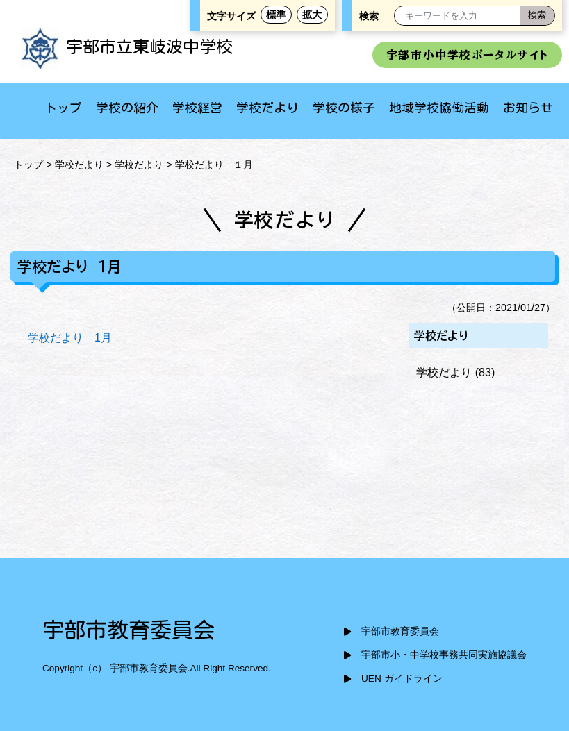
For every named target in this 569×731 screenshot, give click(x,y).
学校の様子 (344, 107)
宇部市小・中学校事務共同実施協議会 (444, 655)
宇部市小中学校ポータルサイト (467, 54)
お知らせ (528, 107)
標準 (276, 14)
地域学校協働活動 (439, 107)
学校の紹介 (127, 107)
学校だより (267, 107)
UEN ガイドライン (401, 678)
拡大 (312, 14)
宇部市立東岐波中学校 (127, 46)
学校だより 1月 (70, 338)
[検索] (537, 15)
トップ (63, 107)
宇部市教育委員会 (400, 631)
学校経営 (197, 107)
